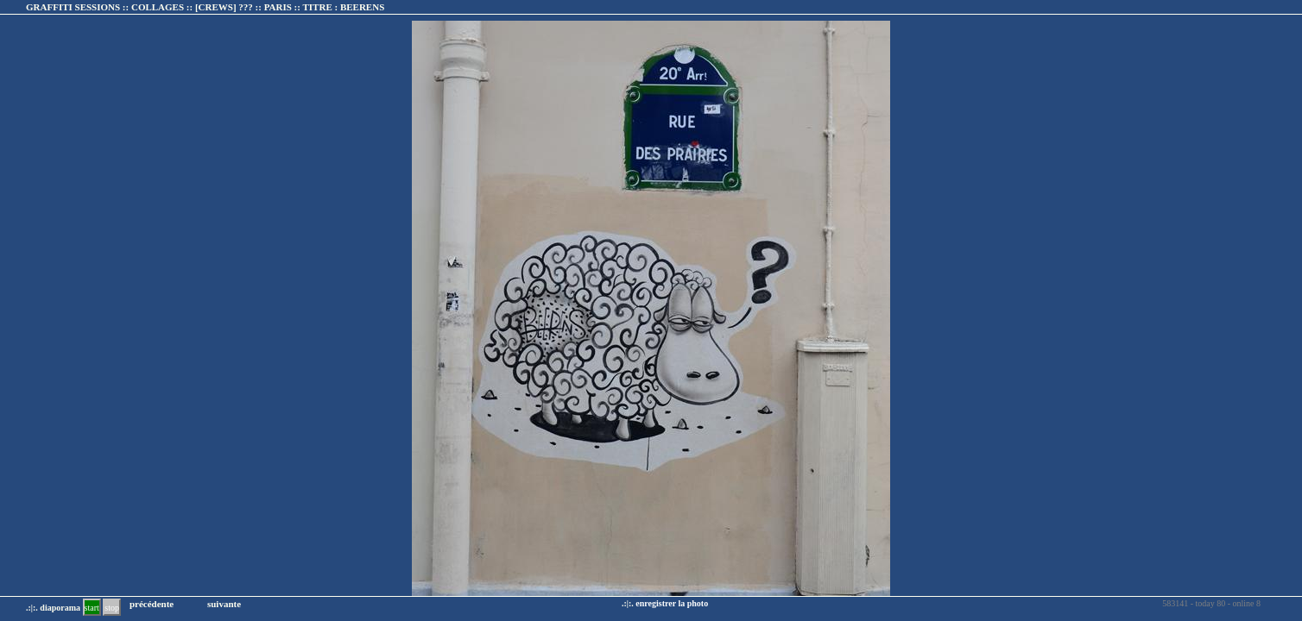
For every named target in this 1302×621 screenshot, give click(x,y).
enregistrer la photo (671, 603)
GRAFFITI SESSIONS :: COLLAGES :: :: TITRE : (205, 7)
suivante (224, 604)
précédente (152, 604)
